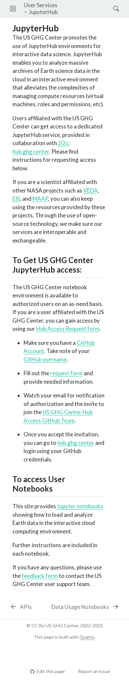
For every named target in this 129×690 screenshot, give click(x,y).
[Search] (110, 9)
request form (66, 373)
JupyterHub (43, 11)
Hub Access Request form (68, 328)
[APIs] (21, 606)
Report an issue (91, 671)
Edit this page (47, 671)
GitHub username (45, 359)
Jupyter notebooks (80, 506)
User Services (40, 5)
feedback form (40, 575)
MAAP (40, 198)
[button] (13, 9)
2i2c (63, 143)
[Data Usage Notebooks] (85, 606)
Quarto (87, 637)
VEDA (90, 190)
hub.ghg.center (30, 151)
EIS (16, 198)
